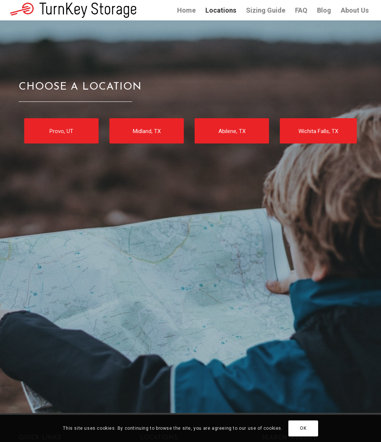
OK (303, 428)
